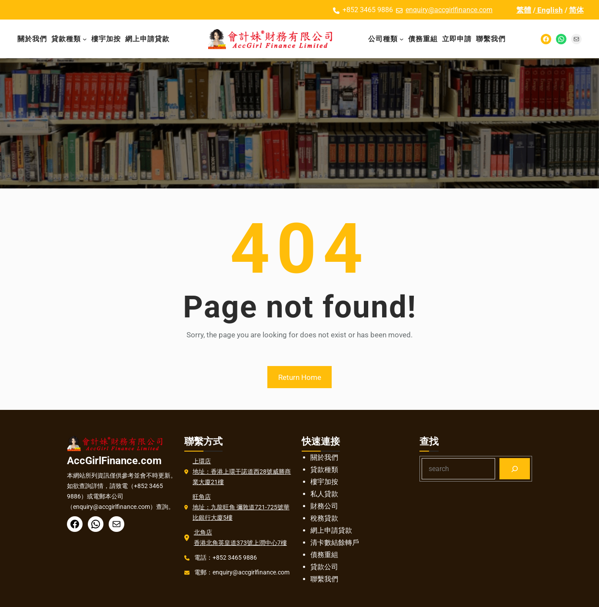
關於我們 (324, 457)
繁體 (523, 10)
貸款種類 (324, 469)
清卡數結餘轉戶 (334, 542)
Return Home (299, 377)
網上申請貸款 (331, 530)
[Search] (514, 468)
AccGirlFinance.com (114, 461)
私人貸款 (324, 494)
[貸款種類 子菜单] (85, 39)
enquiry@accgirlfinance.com (449, 10)
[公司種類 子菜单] (401, 39)
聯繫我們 (324, 579)
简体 (576, 10)
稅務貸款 (324, 518)
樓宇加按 (324, 482)
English (549, 10)
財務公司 (324, 506)
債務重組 (324, 555)
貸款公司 (324, 567)
